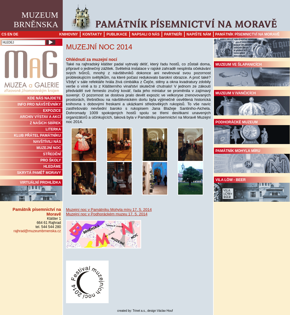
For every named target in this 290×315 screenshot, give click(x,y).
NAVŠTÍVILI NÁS (47, 142)
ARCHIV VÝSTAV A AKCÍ (40, 117)
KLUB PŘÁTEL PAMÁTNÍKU (37, 135)
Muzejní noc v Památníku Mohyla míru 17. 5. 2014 (109, 209)
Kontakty (92, 34)
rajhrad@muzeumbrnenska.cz (37, 231)
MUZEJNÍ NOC (48, 148)
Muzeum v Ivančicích (252, 103)
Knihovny (68, 34)
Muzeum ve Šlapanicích (252, 74)
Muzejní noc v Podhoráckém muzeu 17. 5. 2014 (106, 214)
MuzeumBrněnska (36, 19)
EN (9, 34)
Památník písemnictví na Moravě (247, 34)
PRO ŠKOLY (50, 160)
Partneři (173, 34)
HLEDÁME (52, 166)
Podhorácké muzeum (252, 132)
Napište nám (198, 34)
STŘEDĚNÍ (52, 154)
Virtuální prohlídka (31, 190)
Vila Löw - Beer (252, 190)
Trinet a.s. (139, 310)
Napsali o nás (146, 34)
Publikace (117, 34)
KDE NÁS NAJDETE (44, 98)
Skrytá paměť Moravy (39, 173)
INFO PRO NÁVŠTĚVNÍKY (39, 104)
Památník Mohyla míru (252, 161)
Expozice (52, 111)
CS (4, 34)
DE (15, 34)
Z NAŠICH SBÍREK (45, 123)
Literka (53, 129)
